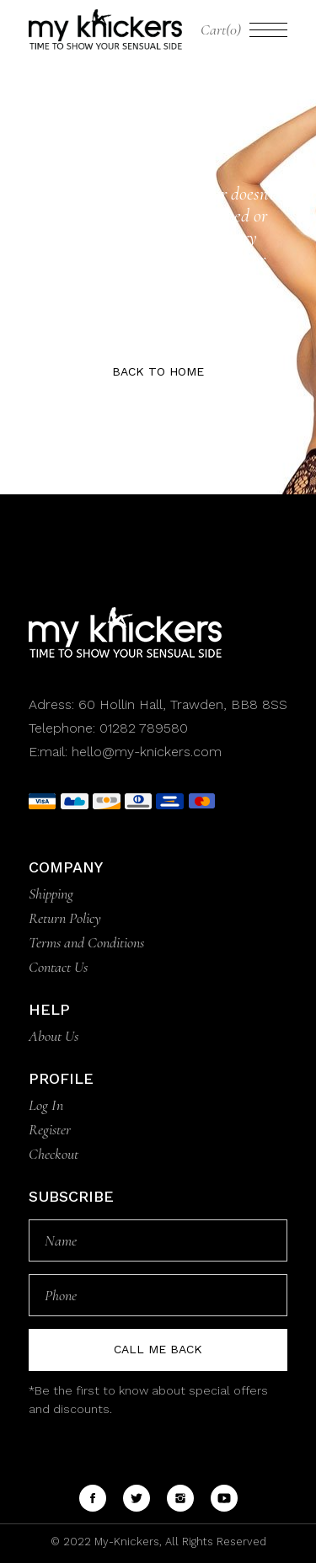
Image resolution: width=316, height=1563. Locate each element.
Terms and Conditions (86, 942)
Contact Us (58, 967)
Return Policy (65, 918)
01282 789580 (143, 728)
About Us (53, 1036)
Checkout (53, 1153)
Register (50, 1129)
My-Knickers (125, 1541)
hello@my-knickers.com (147, 752)
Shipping (51, 893)
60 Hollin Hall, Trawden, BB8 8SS (180, 704)
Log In (46, 1105)
